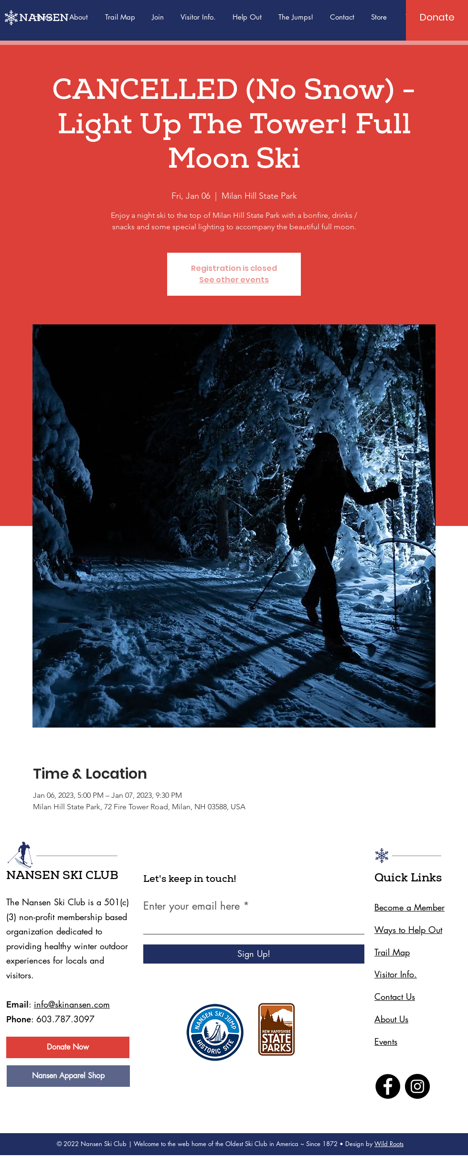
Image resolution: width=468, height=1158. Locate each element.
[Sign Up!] (253, 954)
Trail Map (392, 952)
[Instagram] (417, 1086)
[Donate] (437, 17)
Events (385, 1041)
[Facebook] (387, 1086)
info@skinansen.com (72, 1004)
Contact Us (394, 996)
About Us (391, 1019)
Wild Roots (389, 1143)
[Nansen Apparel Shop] (68, 1076)
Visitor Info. (395, 974)
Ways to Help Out (408, 929)
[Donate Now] (67, 1047)
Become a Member (409, 907)
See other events (234, 279)
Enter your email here (191, 906)
